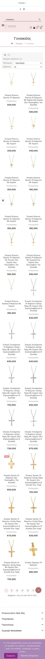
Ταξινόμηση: (7, 63)
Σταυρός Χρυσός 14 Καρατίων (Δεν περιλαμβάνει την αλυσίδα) (11, 479)
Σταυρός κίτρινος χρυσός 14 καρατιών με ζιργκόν (11, 141)
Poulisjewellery (11, 101)
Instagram (24, 9)
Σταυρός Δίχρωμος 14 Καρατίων (33, 563)
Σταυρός (19, 44)
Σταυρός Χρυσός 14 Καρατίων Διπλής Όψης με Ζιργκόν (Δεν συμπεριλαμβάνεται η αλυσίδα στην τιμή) (33, 480)
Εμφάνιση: (7, 67)
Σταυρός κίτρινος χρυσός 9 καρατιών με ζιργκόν (11, 303)
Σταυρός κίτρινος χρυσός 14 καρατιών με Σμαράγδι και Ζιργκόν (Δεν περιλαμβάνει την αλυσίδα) (33, 261)
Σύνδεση (34, 27)
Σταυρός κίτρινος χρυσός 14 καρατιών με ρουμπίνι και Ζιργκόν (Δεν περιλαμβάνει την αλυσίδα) (11, 261)
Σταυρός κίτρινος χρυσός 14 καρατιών (11, 96)
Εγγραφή (31, 27)
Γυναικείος (30, 44)
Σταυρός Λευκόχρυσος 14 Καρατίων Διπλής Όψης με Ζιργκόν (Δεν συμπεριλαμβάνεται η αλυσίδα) (33, 306)
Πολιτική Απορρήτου (30, 656)
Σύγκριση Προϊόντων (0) (12, 59)
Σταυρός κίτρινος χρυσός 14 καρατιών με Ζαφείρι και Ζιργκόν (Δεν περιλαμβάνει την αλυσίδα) (33, 100)
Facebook (20, 9)
